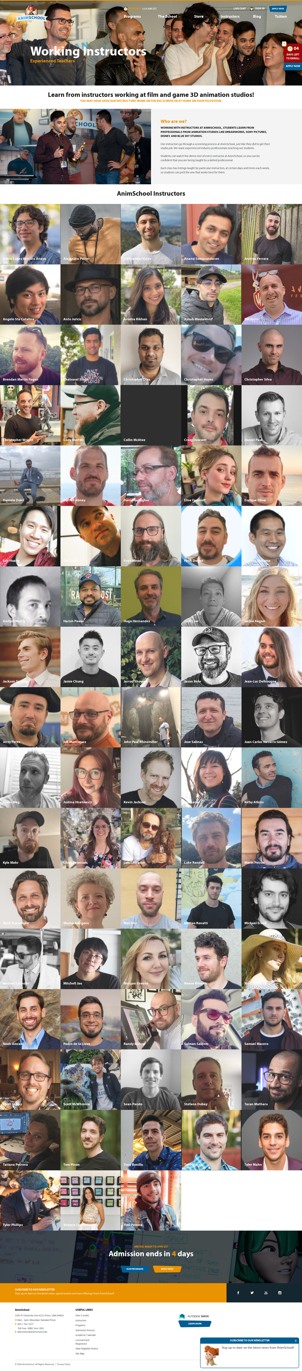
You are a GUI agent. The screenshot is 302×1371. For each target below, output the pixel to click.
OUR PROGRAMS (134, 1269)
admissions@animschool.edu (32, 1332)
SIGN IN (260, 8)
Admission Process (85, 1330)
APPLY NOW (278, 9)
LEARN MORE (194, 1324)
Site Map (80, 1354)
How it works (82, 1315)
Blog (257, 17)
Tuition (281, 17)
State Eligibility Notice (87, 1349)
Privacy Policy (63, 1364)
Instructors (230, 17)
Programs (80, 1325)
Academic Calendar (86, 1335)
